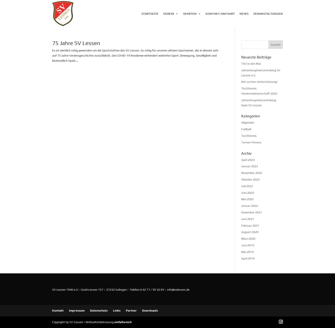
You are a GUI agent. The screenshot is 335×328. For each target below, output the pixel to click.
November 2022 (251, 173)
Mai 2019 (247, 252)
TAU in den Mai (251, 63)
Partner (131, 310)
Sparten (190, 13)
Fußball (246, 129)
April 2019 (248, 258)
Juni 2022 (247, 192)
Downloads (150, 310)
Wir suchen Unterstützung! (259, 81)
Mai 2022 (247, 199)
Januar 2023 (249, 166)
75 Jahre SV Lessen (76, 43)
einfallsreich (123, 322)
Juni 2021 (247, 219)
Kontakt (58, 310)
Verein (168, 13)
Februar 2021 (250, 225)
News (243, 13)
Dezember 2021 (251, 212)
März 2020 (248, 238)
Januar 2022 (249, 205)
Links (116, 310)
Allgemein (247, 122)
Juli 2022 (247, 186)
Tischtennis (249, 135)
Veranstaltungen (268, 13)
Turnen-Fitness (251, 142)
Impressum (77, 310)
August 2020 (250, 232)
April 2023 (248, 160)
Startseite (150, 13)
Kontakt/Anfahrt (220, 13)
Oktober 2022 (250, 179)
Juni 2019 (247, 245)
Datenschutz (99, 310)
